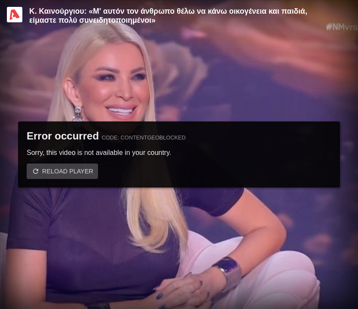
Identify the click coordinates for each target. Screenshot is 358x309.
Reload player (67, 171)
